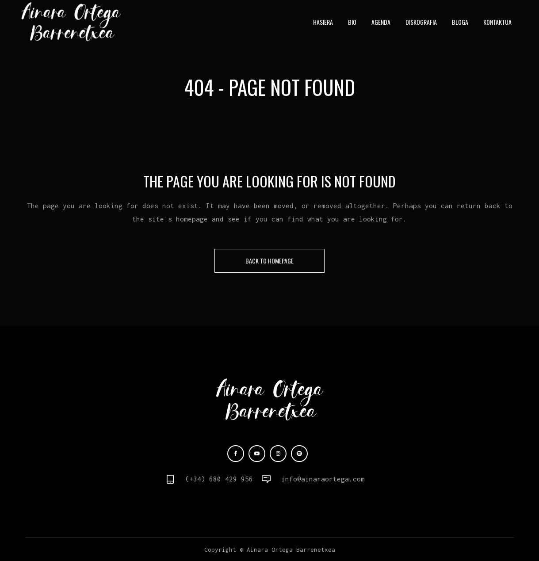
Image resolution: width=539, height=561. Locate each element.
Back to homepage (269, 260)
